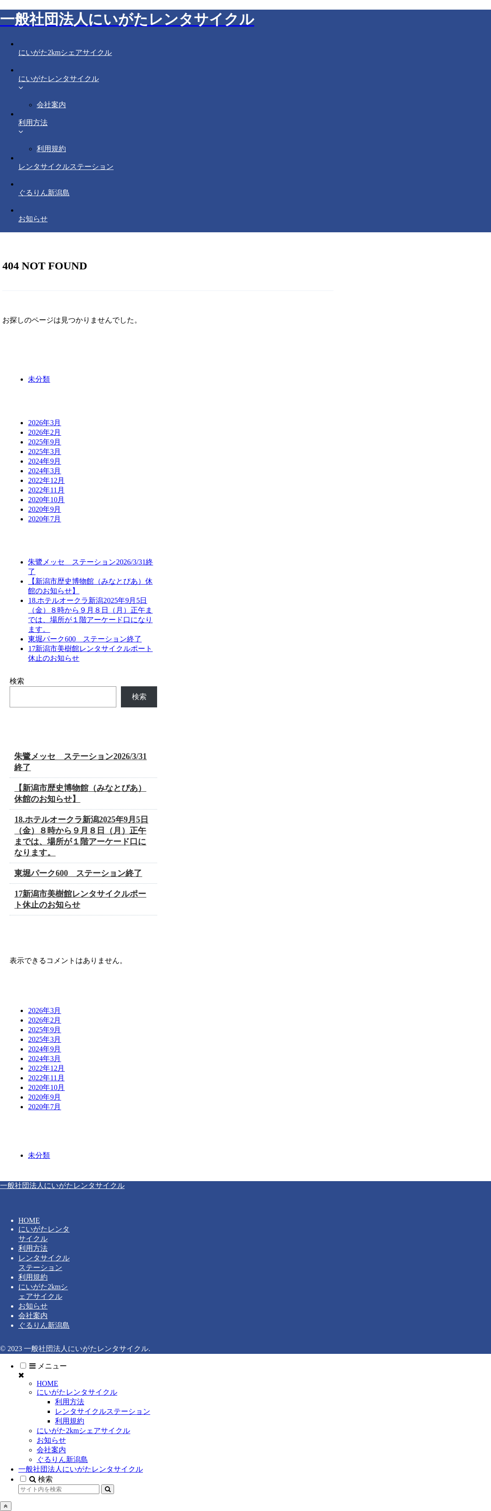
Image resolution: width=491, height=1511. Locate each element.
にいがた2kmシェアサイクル (83, 1430)
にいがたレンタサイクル (77, 1392)
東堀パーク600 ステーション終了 (85, 639)
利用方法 (33, 1248)
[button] (107, 1489)
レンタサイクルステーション (102, 1411)
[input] (58, 1489)
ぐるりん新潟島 (44, 1325)
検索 (17, 681)
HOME (29, 1220)
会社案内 (33, 1315)
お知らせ (33, 1306)
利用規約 (33, 1277)
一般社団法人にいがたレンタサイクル (80, 1469)
